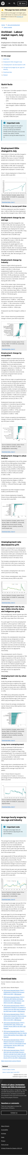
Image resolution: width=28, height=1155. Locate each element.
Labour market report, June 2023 (10, 1072)
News (2, 1137)
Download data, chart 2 (8, 349)
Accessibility (4, 1130)
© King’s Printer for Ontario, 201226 (11, 1148)
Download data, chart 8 (8, 899)
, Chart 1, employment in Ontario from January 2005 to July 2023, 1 (14, 992)
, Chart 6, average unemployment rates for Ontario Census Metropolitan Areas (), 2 (15, 1034)
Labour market (8, 27)
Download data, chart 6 (8, 740)
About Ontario (5, 1126)
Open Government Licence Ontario (11, 1061)
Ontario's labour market (8, 1069)
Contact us (14, 1113)
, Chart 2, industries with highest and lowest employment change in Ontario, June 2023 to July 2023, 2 (14, 1000)
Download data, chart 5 (8, 602)
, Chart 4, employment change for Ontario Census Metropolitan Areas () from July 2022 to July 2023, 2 (15, 1017)
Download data (7, 72)
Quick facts (6, 59)
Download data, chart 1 (8, 202)
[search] (14, 3)
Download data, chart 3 (8, 452)
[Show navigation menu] (22, 3)
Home (3, 25)
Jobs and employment (14, 25)
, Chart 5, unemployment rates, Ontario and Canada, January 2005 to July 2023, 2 (14, 1025)
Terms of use (4, 1144)
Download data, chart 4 (8, 531)
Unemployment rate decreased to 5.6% (14, 65)
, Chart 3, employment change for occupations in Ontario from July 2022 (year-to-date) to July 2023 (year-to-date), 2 (15, 1008)
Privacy (3, 1141)
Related (5, 75)
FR (9, 3)
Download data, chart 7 (8, 807)
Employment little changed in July (12, 62)
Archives (3, 1133)
